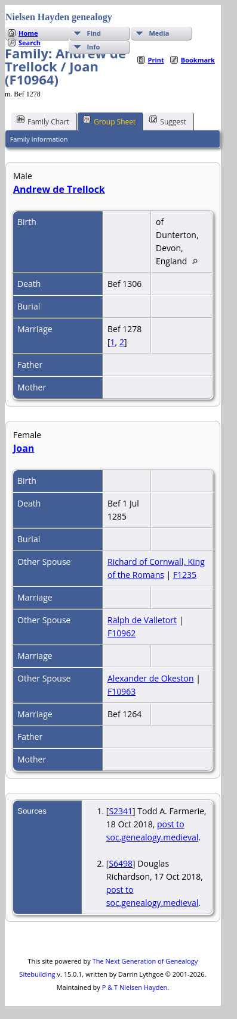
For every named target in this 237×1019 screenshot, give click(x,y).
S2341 (121, 811)
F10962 (121, 633)
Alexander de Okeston (150, 678)
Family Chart (43, 121)
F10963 (121, 691)
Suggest (167, 121)
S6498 (121, 863)
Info (93, 46)
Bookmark (198, 59)
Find (94, 33)
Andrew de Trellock (59, 189)
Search (30, 42)
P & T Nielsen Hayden (135, 987)
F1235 (184, 574)
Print (156, 59)
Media (159, 33)
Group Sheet (109, 121)
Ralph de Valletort (142, 620)
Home (28, 33)
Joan (23, 448)
